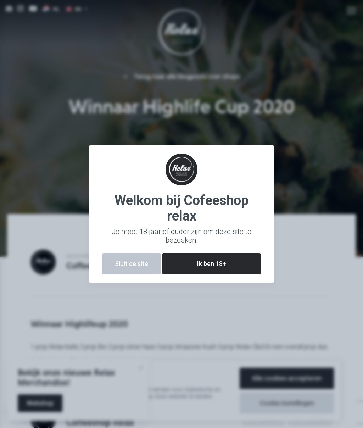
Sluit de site (131, 263)
